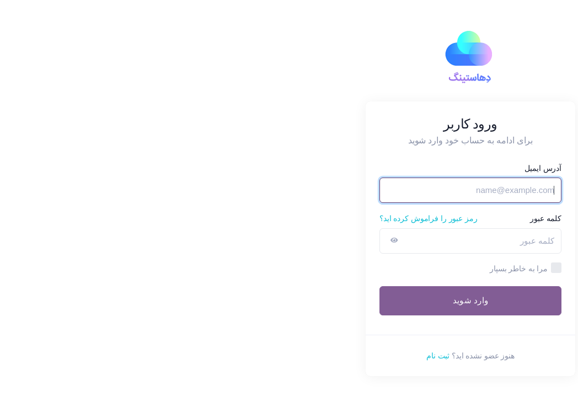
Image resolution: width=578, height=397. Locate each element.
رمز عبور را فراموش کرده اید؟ (247, 218)
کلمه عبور (364, 218)
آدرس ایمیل (361, 168)
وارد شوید (289, 300)
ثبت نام (256, 355)
